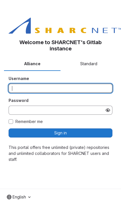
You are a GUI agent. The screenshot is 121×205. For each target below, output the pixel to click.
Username (19, 78)
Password (19, 100)
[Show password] (107, 110)
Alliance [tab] (32, 63)
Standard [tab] (88, 63)
